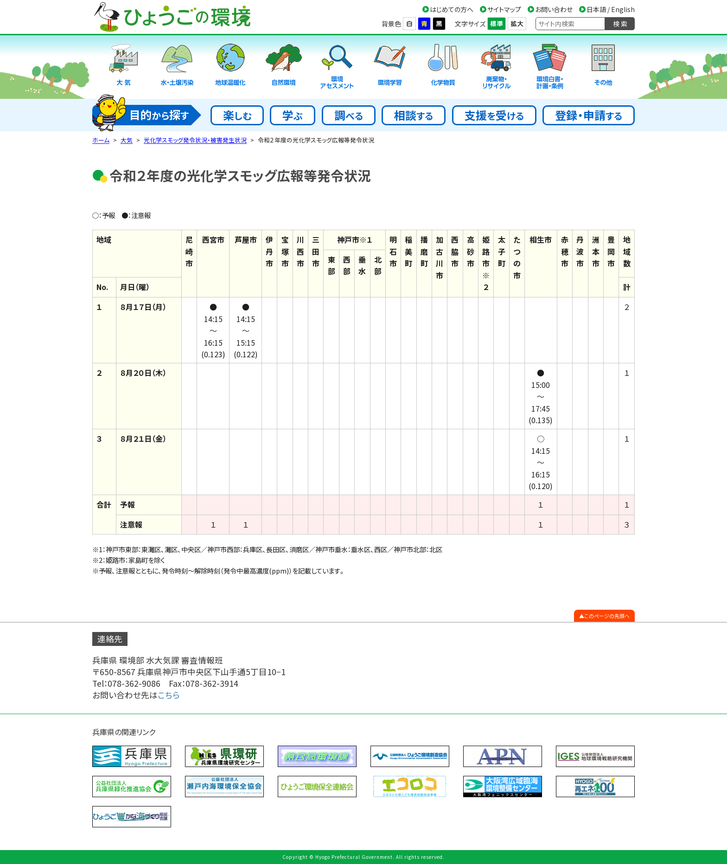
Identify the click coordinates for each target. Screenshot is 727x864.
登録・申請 (588, 115)
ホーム (100, 139)
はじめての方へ (451, 9)
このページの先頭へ (607, 615)
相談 (413, 115)
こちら (169, 695)
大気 (127, 139)
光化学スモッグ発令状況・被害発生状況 (195, 139)
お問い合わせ (554, 9)
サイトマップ (504, 9)
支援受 (494, 115)
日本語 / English (611, 9)
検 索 (620, 23)
